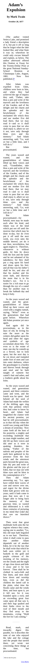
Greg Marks (25, 662)
